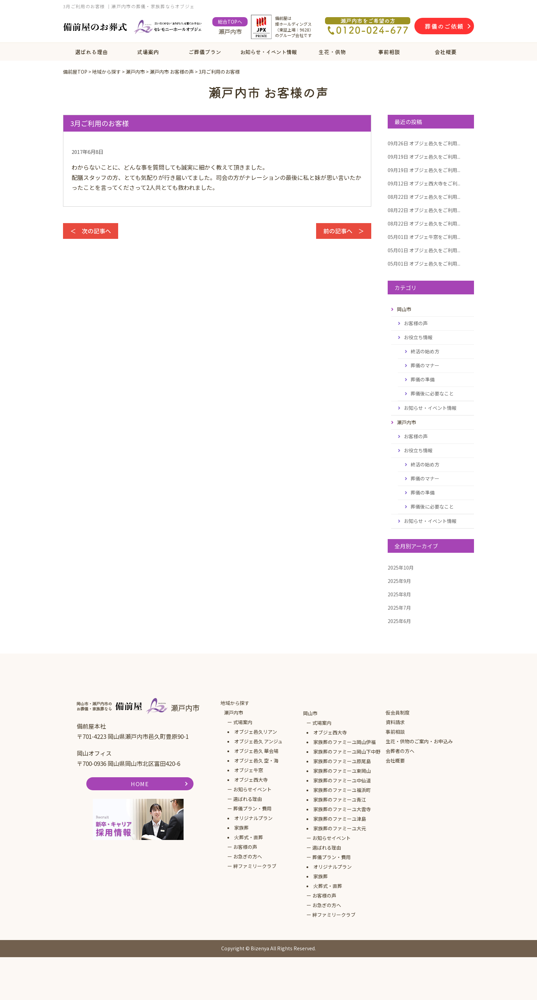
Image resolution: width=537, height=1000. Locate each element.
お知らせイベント (252, 789)
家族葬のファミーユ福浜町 (342, 789)
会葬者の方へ (400, 750)
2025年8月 (399, 594)
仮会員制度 (398, 712)
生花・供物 (332, 52)
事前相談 (389, 52)
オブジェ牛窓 (248, 770)
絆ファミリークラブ (254, 866)
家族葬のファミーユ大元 (339, 828)
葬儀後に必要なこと (432, 393)
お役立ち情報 (418, 337)
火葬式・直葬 (248, 837)
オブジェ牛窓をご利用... (424, 236)
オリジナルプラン (253, 818)
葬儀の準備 (423, 379)
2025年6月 (399, 621)
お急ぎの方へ (247, 856)
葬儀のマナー (425, 365)
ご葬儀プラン (204, 52)
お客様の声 (416, 323)
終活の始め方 (425, 351)
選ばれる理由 (91, 52)
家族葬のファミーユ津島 (339, 818)
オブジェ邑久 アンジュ (258, 741)
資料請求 (395, 722)
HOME (140, 784)
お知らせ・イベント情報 (268, 52)
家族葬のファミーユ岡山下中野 (346, 751)
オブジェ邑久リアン (255, 731)
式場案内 (148, 52)
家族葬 (241, 827)
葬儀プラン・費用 (252, 808)
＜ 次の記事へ (90, 231)
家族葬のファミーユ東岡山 (342, 770)
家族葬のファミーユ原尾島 (342, 761)
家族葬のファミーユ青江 (339, 799)
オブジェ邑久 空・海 (256, 760)
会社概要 (446, 52)
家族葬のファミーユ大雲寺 (342, 809)
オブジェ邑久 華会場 (256, 750)
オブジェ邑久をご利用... (424, 143)
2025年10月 (401, 567)
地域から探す (235, 702)
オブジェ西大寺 (251, 779)
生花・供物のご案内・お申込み (419, 741)
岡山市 (310, 713)
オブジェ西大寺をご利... (424, 183)
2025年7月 (399, 607)
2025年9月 (399, 580)
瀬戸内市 (233, 712)
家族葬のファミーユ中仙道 (342, 780)
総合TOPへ (230, 21)
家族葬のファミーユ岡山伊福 (344, 742)
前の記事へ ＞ (343, 231)
